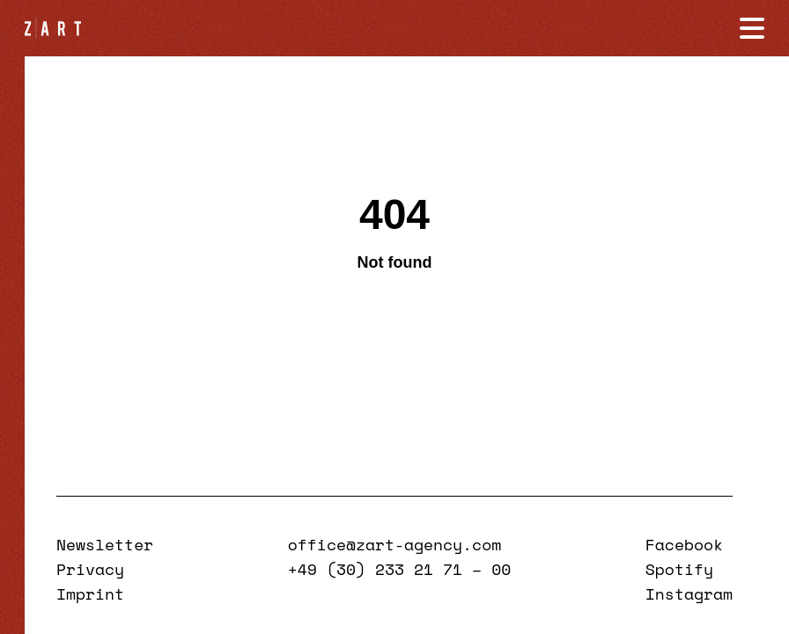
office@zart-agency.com (394, 544)
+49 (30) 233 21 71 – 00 (399, 568)
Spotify (679, 568)
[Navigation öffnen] (752, 28)
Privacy (90, 568)
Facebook (684, 544)
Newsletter (104, 544)
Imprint (90, 593)
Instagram (689, 593)
